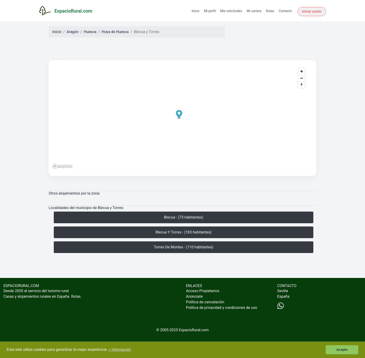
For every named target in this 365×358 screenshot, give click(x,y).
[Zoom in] (301, 71)
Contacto (285, 11)
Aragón (72, 32)
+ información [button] (119, 349)
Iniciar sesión (311, 11)
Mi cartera (254, 11)
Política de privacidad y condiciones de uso (221, 307)
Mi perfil (210, 11)
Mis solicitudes (231, 11)
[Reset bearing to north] (301, 84)
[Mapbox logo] (62, 166)
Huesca (90, 32)
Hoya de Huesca (115, 32)
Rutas (270, 11)
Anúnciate (194, 296)
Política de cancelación (205, 302)
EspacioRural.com (194, 330)
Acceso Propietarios (203, 291)
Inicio (195, 11)
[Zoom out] (301, 78)
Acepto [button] (342, 349)
